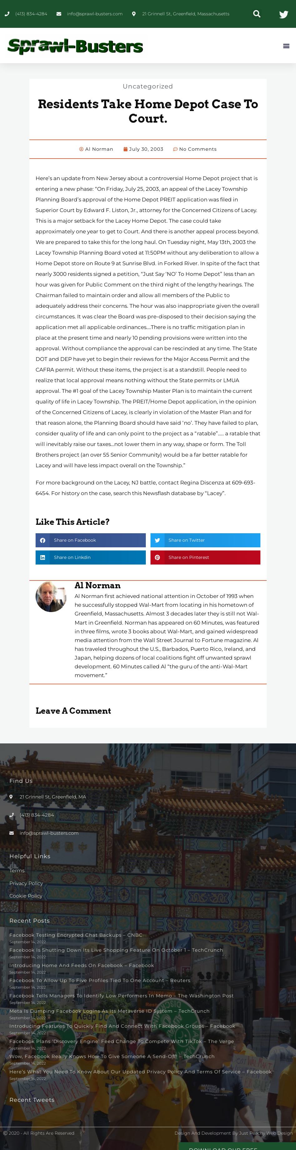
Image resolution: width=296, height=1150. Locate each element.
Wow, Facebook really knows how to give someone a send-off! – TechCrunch (112, 1056)
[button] (257, 14)
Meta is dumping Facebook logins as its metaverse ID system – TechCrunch (109, 1011)
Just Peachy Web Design (266, 1133)
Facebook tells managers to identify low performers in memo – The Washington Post (121, 996)
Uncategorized (148, 86)
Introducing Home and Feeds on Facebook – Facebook (81, 965)
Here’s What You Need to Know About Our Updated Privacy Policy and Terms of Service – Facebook (140, 1072)
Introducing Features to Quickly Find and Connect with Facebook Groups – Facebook (122, 1026)
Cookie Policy (25, 896)
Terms (17, 871)
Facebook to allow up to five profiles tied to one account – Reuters (99, 980)
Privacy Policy (26, 883)
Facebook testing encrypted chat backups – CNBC (76, 935)
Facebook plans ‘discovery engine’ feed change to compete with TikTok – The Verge (121, 1041)
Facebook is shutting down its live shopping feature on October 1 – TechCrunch (116, 950)
